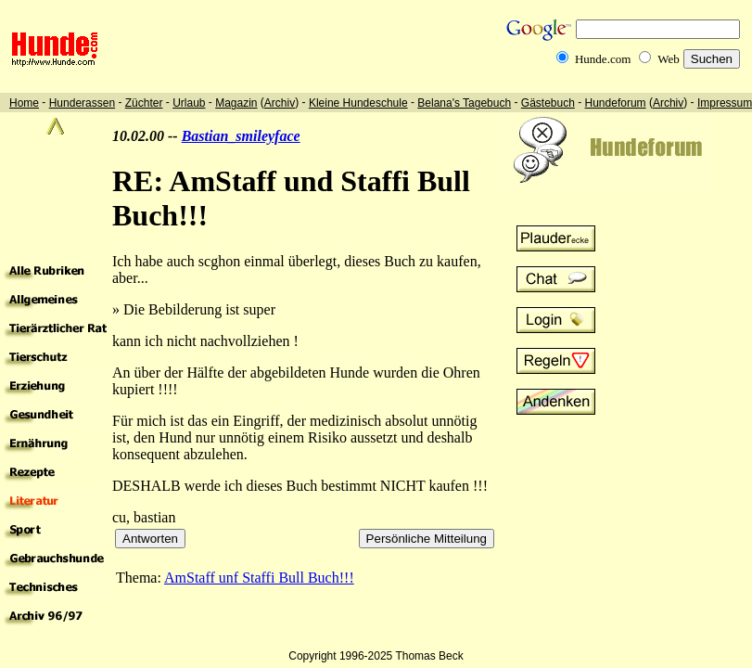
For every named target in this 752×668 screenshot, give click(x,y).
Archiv (279, 102)
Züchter (144, 102)
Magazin (236, 102)
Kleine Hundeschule (358, 102)
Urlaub (188, 102)
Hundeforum (615, 102)
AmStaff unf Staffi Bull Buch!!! (259, 577)
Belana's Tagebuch (464, 102)
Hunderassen (82, 102)
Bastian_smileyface (241, 136)
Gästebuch (548, 102)
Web (668, 59)
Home (24, 102)
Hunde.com (603, 59)
